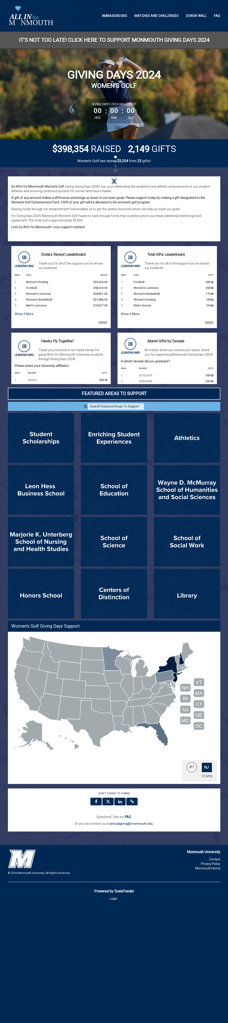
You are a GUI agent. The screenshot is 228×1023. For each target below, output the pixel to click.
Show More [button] (24, 429)
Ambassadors (114, 16)
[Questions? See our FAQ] (128, 932)
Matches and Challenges (156, 16)
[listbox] (114, 238)
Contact (214, 975)
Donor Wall (196, 16)
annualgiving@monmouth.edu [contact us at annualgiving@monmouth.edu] (131, 939)
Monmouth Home (207, 984)
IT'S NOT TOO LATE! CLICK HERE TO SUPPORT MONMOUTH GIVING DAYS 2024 (114, 40)
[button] (26, 237)
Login (113, 1014)
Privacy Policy (210, 979)
